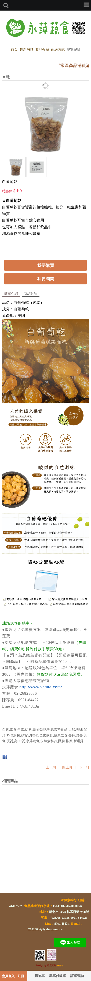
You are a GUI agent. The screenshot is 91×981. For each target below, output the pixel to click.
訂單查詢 (77, 975)
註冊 (21, 976)
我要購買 (45, 265)
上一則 (51, 767)
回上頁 (67, 767)
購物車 (40, 975)
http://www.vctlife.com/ (41, 687)
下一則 (84, 767)
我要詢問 (45, 278)
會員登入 (8, 976)
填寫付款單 (57, 975)
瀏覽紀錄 (73, 49)
